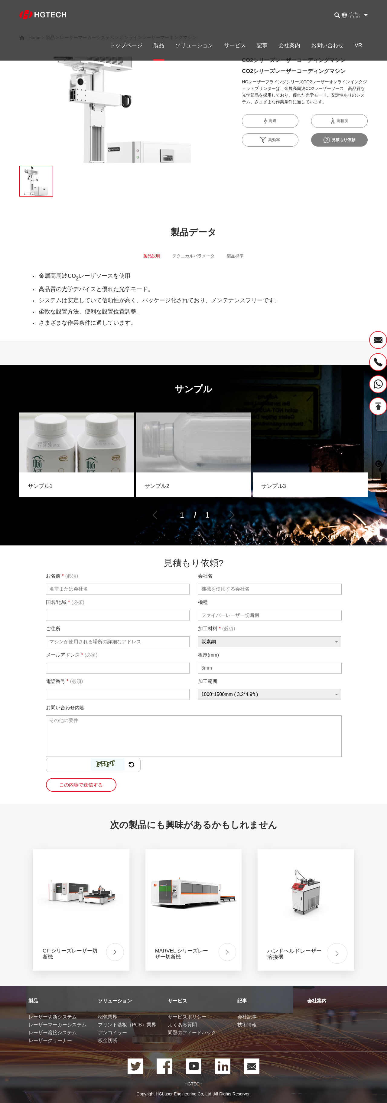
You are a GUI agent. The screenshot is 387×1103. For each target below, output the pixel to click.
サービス (235, 45)
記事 (262, 45)
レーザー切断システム (52, 1017)
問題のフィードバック (192, 1032)
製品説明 (146, 257)
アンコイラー (112, 1032)
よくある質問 (182, 1025)
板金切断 (107, 1040)
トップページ (126, 45)
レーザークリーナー (50, 1040)
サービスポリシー (187, 1017)
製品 (158, 45)
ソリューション (194, 45)
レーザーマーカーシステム (57, 1025)
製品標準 (241, 257)
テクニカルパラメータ (193, 257)
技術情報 (247, 1025)
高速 (270, 121)
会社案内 (289, 45)
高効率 (270, 140)
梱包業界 (107, 1017)
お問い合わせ (327, 45)
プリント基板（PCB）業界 (127, 1025)
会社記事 (247, 1017)
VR (358, 45)
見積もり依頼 (339, 140)
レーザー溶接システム (52, 1032)
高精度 (339, 121)
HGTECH (193, 1084)
